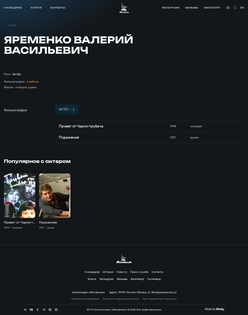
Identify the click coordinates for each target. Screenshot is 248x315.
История (108, 271)
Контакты (57, 7)
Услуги (36, 7)
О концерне (13, 7)
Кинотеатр (212, 7)
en (242, 7)
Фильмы (191, 7)
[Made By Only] (215, 309)
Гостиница (154, 279)
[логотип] (124, 7)
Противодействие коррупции (160, 298)
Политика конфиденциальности (121, 298)
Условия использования (85, 298)
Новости (122, 271)
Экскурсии (170, 7)
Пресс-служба (139, 271)
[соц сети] (25, 309)
